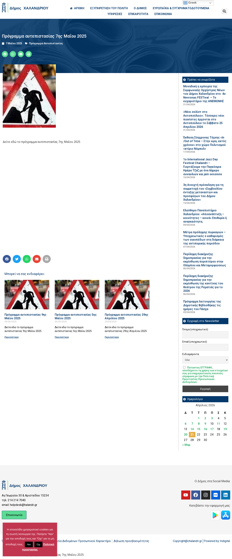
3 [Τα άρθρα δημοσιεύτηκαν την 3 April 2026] (212, 418)
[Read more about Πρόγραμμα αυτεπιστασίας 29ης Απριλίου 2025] (127, 294)
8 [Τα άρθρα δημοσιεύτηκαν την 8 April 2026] (199, 423)
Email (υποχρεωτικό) (194, 341)
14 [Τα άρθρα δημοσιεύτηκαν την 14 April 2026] (192, 429)
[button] (224, 11)
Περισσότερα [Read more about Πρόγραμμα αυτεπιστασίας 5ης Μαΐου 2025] (62, 337)
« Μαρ (186, 445)
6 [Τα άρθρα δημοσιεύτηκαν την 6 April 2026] (185, 423)
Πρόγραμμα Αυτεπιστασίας (46, 43)
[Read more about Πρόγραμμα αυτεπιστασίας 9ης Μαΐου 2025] (27, 294)
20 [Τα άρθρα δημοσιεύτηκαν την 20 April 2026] (185, 434)
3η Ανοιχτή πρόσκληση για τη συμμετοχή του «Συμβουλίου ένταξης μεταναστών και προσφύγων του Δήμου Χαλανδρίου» (203, 192)
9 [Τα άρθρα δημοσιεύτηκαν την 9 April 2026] (205, 423)
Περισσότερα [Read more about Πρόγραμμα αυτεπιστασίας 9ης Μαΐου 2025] (11, 337)
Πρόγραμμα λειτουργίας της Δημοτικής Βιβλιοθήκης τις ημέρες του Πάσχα (202, 305)
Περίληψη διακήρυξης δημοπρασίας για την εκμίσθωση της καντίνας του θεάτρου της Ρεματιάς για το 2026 (203, 283)
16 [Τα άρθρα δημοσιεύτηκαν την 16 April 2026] (205, 429)
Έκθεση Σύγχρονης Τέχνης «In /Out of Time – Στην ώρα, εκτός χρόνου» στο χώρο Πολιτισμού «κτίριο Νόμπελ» (204, 143)
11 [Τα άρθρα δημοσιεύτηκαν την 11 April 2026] (218, 423)
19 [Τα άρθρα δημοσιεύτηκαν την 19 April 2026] (225, 429)
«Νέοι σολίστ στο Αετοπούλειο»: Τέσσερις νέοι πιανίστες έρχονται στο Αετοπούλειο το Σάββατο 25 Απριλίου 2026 (203, 119)
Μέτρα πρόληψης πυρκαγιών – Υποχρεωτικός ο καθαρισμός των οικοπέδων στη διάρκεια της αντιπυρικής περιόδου (204, 238)
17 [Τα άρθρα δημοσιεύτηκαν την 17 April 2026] (212, 429)
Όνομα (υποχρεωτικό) (195, 329)
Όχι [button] (38, 544)
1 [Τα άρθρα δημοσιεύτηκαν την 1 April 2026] (199, 418)
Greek (190, 3)
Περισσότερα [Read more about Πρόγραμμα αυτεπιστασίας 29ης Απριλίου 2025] (112, 337)
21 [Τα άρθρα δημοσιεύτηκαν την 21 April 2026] (192, 434)
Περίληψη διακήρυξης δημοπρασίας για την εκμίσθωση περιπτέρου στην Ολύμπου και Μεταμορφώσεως (204, 259)
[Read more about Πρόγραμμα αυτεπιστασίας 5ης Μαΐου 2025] (77, 294)
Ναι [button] (29, 544)
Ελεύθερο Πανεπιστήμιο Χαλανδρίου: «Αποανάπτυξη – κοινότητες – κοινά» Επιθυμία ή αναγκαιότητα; (205, 216)
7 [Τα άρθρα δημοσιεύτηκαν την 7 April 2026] (192, 423)
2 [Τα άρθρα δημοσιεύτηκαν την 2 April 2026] (205, 418)
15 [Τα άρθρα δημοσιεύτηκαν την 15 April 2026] (198, 429)
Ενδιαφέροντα (190, 354)
